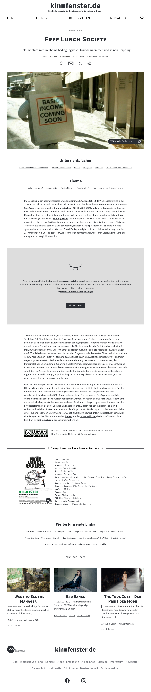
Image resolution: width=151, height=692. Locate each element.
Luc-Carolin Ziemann (59, 56)
